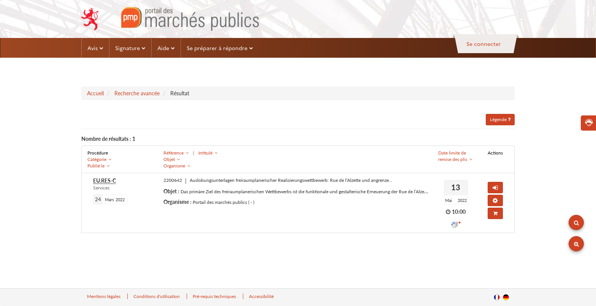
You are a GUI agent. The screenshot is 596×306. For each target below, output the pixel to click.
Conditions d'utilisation (157, 296)
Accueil (95, 93)
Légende (500, 119)
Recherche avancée (137, 93)
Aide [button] (166, 48)
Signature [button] (130, 48)
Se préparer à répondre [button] (220, 48)
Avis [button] (95, 48)
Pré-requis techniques (215, 296)
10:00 (459, 211)
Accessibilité (261, 296)
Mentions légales (104, 296)
